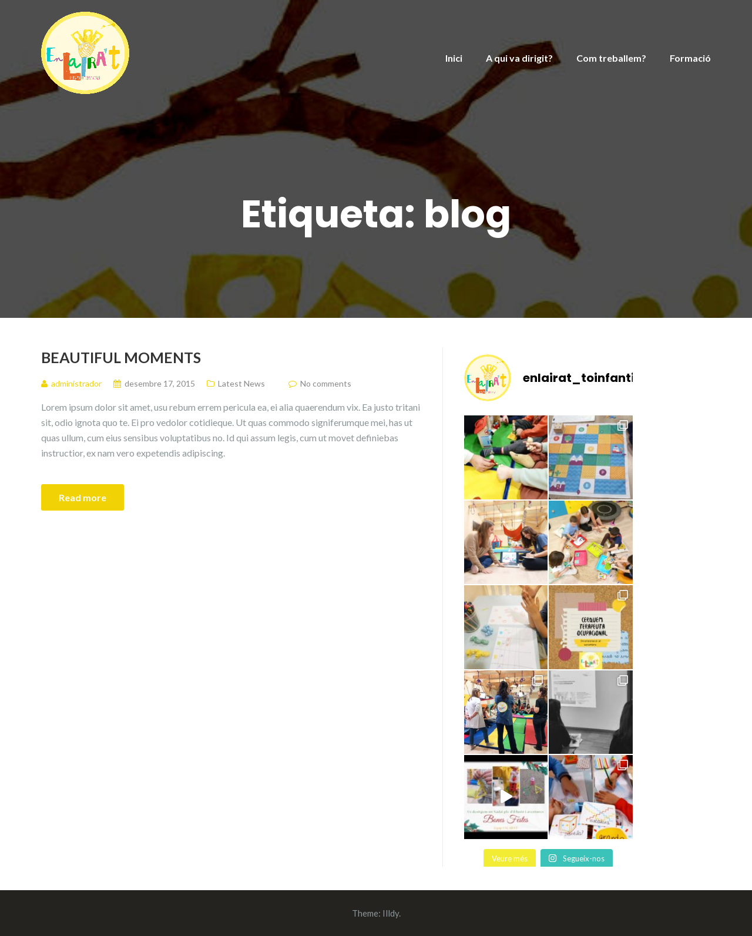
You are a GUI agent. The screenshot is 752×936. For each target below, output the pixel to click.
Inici (453, 57)
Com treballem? (611, 57)
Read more (82, 497)
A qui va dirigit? (519, 57)
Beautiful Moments (121, 357)
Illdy (390, 913)
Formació (690, 57)
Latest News (241, 383)
